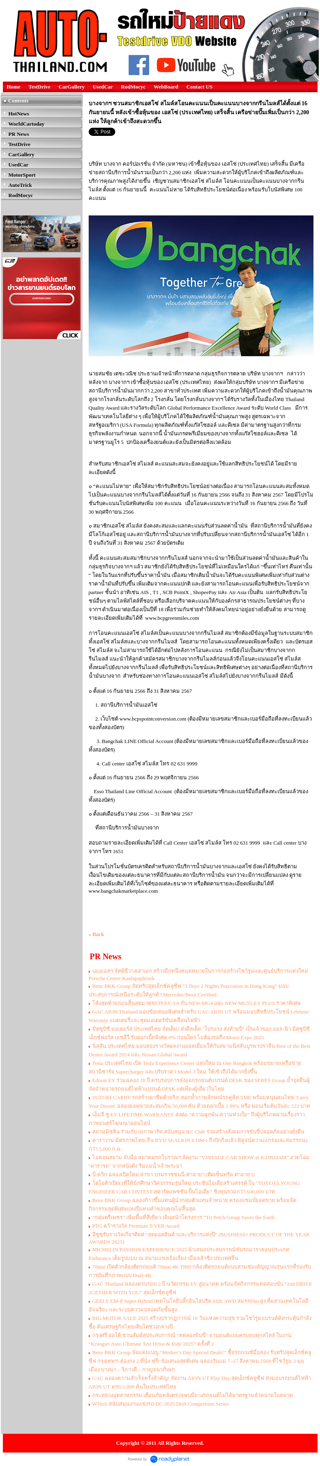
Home (13, 87)
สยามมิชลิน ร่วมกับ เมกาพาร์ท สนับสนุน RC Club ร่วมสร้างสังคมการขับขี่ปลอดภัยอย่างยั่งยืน (198, 1132)
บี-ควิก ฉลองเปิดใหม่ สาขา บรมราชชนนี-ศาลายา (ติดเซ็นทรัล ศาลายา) (173, 1174)
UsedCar (103, 87)
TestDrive (40, 87)
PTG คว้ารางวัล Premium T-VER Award (136, 1226)
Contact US (199, 87)
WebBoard (166, 87)
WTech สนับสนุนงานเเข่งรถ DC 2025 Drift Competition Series (160, 1404)
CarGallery (71, 87)
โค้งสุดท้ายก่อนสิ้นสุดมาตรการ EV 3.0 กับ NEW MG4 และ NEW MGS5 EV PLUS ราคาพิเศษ (196, 1003)
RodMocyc (133, 87)
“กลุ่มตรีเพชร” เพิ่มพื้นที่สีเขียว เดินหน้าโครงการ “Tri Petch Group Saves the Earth (183, 1217)
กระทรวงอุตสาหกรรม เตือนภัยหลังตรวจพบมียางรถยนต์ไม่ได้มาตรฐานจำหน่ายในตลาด (192, 1395)
